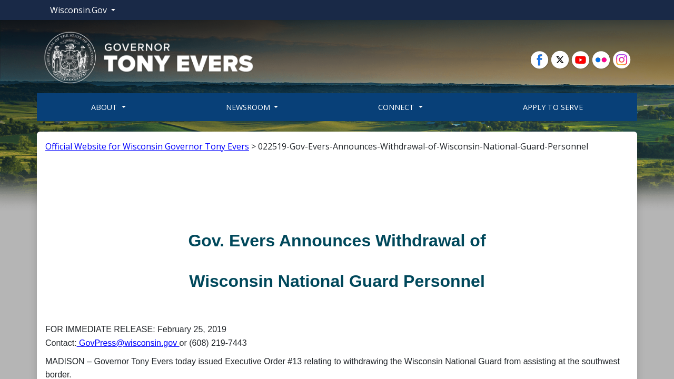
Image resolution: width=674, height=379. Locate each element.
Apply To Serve (553, 107)
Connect (397, 107)
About (105, 107)
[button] (148, 57)
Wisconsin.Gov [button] (79, 10)
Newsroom (249, 107)
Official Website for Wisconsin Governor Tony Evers (147, 146)
